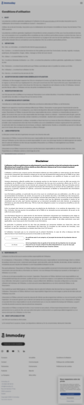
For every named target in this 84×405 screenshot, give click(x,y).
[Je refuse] (14, 244)
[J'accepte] (14, 238)
